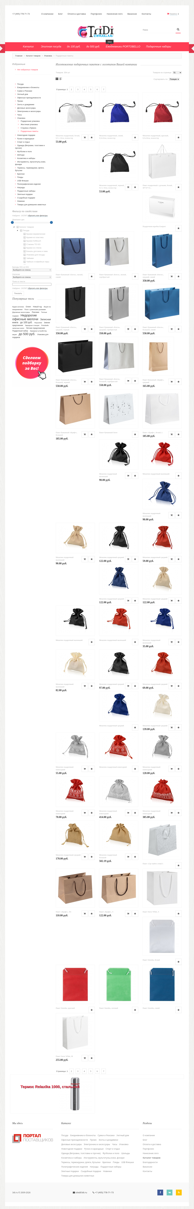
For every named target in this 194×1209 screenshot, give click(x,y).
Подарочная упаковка (30, 121)
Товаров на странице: (162, 72)
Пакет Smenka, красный (65, 1008)
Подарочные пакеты (29, 131)
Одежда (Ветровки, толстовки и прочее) (81, 1153)
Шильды (20, 155)
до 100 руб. (26, 322)
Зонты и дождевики (25, 104)
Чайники (28, 258)
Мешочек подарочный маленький (156, 474)
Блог (60, 14)
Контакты (146, 14)
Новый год (37, 307)
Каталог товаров (33, 56)
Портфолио (96, 14)
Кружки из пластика (33, 237)
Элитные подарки (25, 194)
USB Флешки (23, 181)
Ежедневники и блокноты (28, 87)
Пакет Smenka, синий (151, 1008)
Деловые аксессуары (26, 108)
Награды (21, 187)
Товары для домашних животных (31, 204)
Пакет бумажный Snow (108, 432)
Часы (19, 115)
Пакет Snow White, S (151, 912)
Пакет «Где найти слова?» (153, 863)
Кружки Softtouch (32, 241)
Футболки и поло (24, 151)
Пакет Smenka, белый (151, 960)
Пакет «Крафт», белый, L (153, 432)
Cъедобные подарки (26, 198)
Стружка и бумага (28, 128)
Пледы (20, 177)
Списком (61, 79)
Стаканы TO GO (31, 244)
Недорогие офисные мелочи (25, 317)
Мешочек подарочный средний (111, 557)
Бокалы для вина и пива (35, 251)
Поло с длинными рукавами (35, 309)
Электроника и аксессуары (29, 111)
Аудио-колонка (18, 307)
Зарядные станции (32, 325)
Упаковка (48, 56)
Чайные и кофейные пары (36, 261)
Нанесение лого (115, 14)
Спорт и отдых (23, 142)
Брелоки (20, 174)
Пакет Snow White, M (64, 1056)
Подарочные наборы (26, 191)
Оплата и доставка (76, 14)
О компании (47, 14)
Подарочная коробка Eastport (154, 226)
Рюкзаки (35, 312)
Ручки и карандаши (25, 139)
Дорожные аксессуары (21, 312)
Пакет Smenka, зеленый (108, 1008)
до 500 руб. (27, 334)
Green (28, 307)
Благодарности (150, 1162)
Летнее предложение (35, 328)
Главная (18, 56)
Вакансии (132, 14)
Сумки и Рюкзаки (24, 91)
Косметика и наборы (26, 158)
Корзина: (173, 14)
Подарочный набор (20, 331)
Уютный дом (22, 94)
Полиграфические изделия (29, 184)
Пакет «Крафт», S (106, 912)
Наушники (38, 323)
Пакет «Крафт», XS (63, 912)
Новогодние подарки (26, 135)
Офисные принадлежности (29, 98)
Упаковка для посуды (34, 255)
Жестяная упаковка (29, 124)
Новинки (21, 201)
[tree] (31, 244)
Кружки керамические (34, 234)
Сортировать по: (161, 79)
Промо (20, 101)
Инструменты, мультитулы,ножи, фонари (104, 1158)
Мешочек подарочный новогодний (113, 767)
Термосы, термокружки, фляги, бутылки (80, 1162)
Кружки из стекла (32, 248)
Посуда (20, 84)
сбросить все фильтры (37, 215)
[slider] (12, 222)
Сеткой (57, 79)
